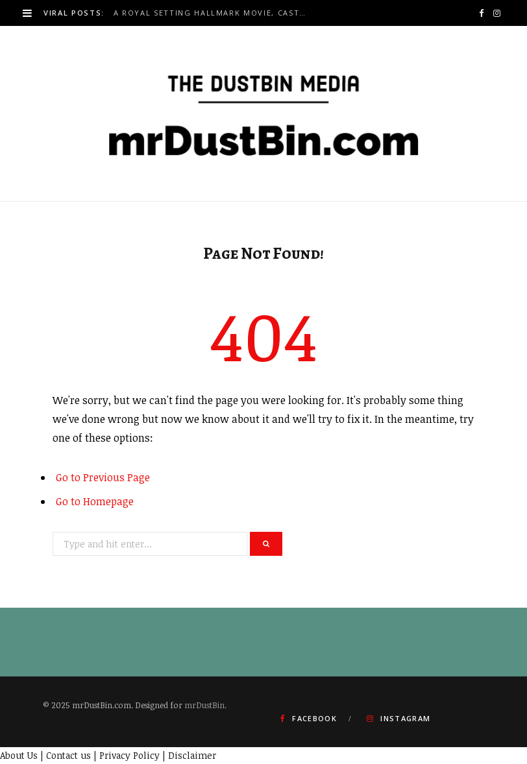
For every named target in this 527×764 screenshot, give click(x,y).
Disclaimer (192, 755)
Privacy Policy (129, 755)
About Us (19, 755)
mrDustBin (204, 705)
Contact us (68, 755)
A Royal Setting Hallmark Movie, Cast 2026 (213, 13)
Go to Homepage (95, 501)
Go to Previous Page (103, 477)
